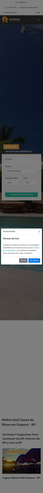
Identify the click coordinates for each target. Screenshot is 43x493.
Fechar (23, 260)
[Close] (39, 232)
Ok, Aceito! (34, 260)
